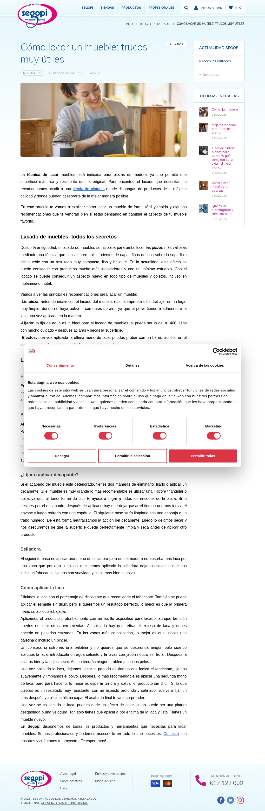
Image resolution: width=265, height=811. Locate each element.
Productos (131, 7)
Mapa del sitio (105, 781)
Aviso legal (68, 774)
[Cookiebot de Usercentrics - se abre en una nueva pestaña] (216, 351)
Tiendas (107, 7)
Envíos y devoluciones (110, 774)
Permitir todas (203, 456)
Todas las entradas (216, 61)
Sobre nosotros (71, 781)
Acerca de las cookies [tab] (205, 365)
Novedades (32, 73)
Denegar (62, 456)
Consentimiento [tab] (60, 365)
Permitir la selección (132, 456)
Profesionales (161, 7)
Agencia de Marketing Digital (64, 803)
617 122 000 (226, 782)
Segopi (87, 7)
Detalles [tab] (132, 365)
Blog (63, 788)
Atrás (178, 44)
